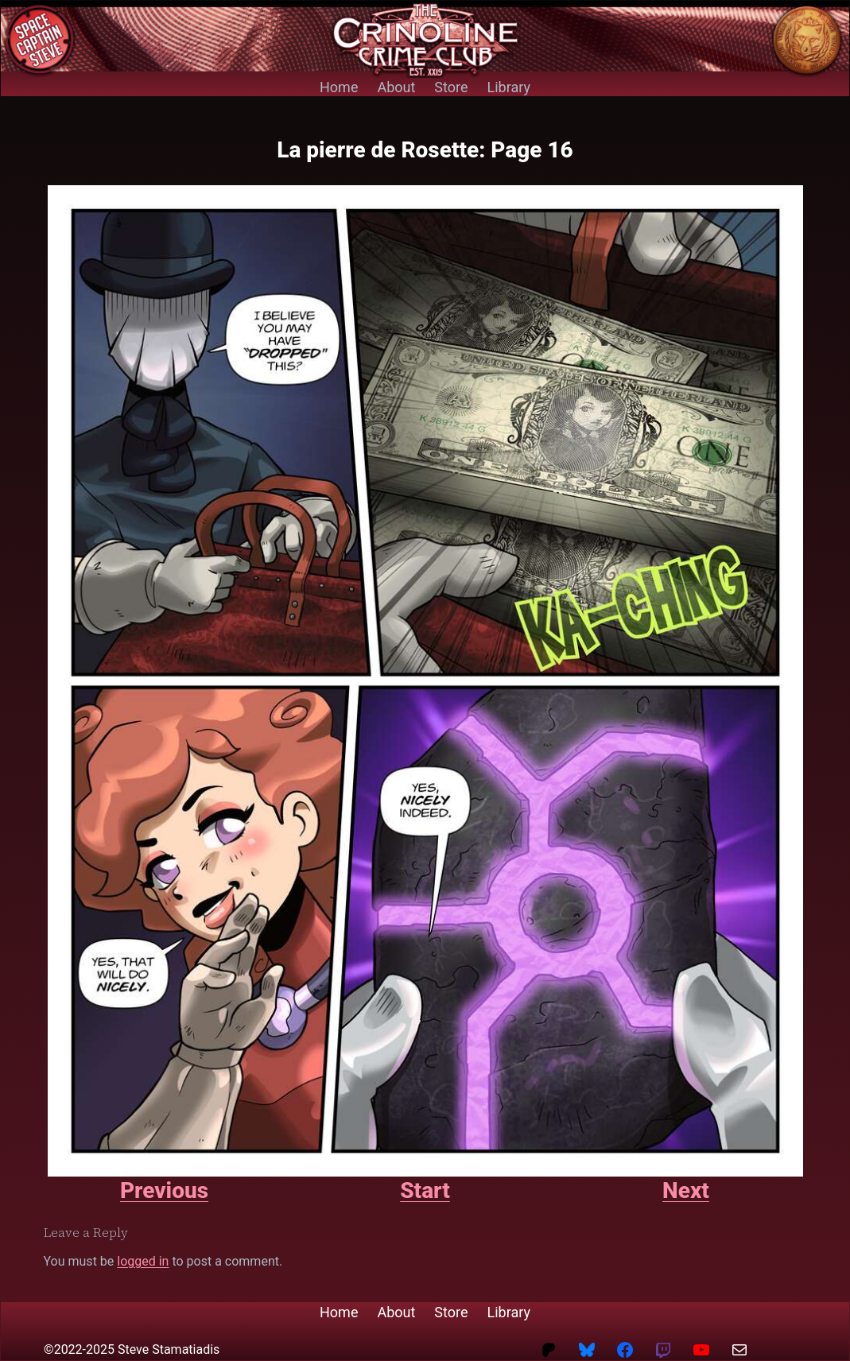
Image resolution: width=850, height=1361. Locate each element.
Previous (164, 1190)
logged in (143, 1261)
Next (685, 1190)
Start (425, 1190)
